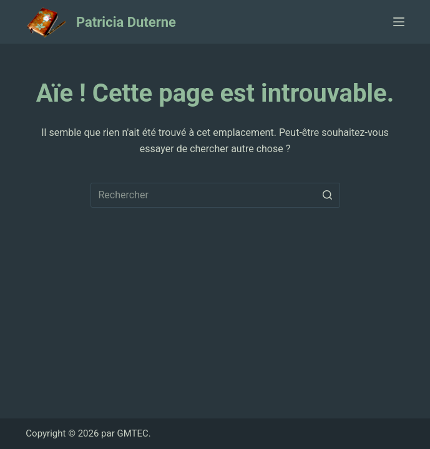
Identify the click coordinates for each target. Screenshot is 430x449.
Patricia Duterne (126, 22)
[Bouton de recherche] (327, 195)
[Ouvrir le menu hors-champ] (398, 21)
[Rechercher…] (215, 195)
